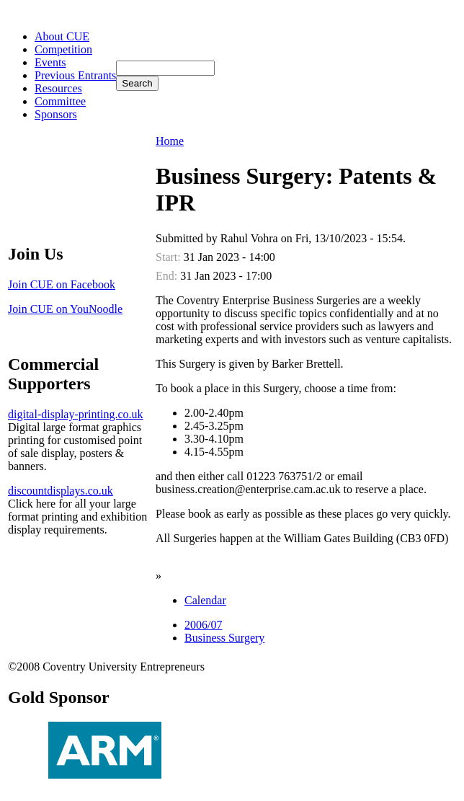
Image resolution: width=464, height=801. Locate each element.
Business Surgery (224, 638)
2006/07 (203, 625)
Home (170, 141)
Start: (170, 257)
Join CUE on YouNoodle (65, 309)
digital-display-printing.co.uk (75, 414)
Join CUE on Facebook (61, 284)
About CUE (62, 36)
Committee (60, 101)
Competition (63, 49)
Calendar (205, 600)
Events (50, 62)
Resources (58, 88)
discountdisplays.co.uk (60, 490)
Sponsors (56, 114)
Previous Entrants (75, 75)
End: (168, 276)
